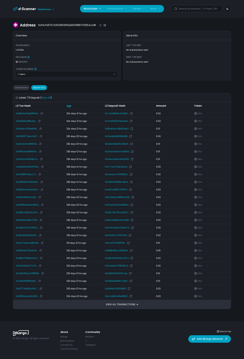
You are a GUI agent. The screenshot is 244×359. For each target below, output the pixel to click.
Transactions (21, 87)
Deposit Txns (39, 87)
